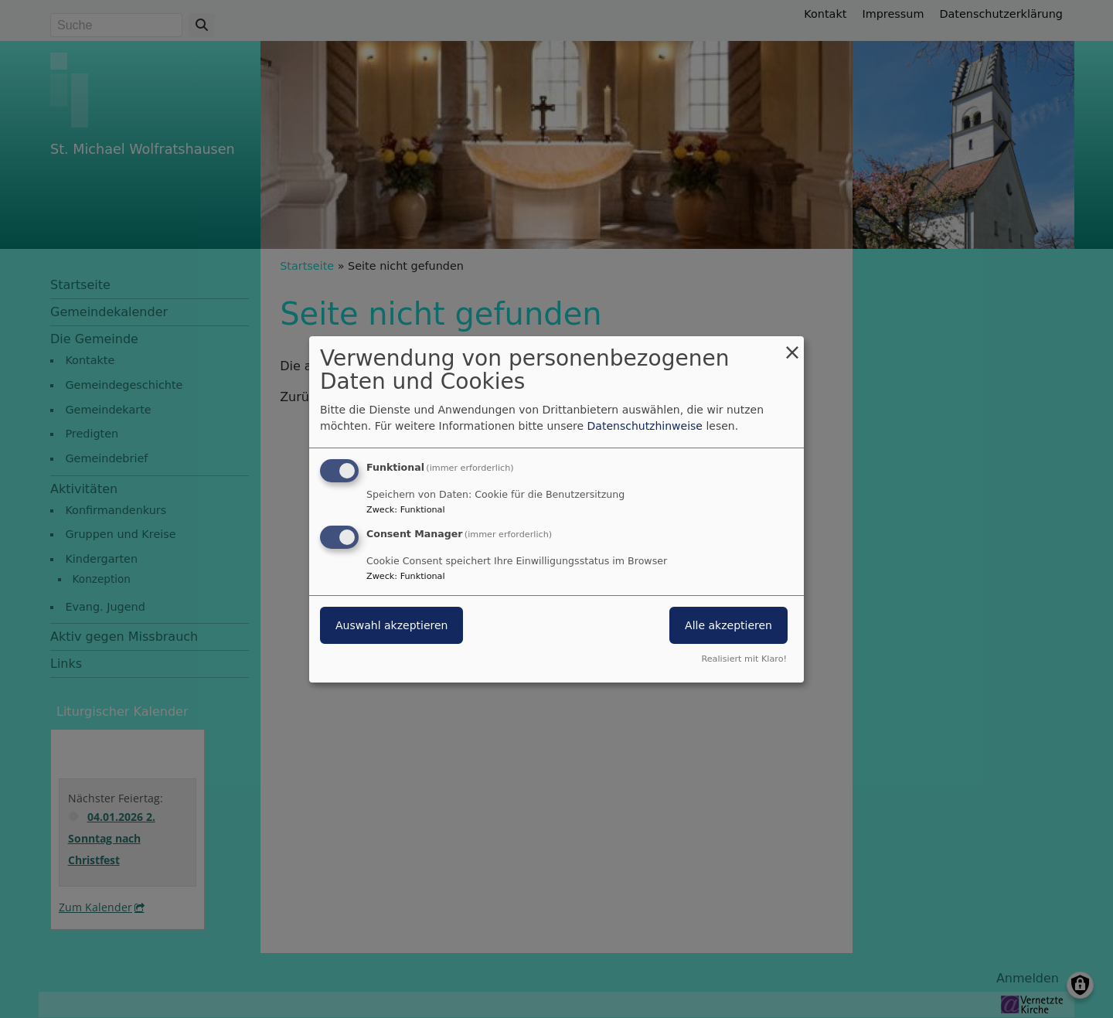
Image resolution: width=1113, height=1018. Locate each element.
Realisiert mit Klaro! (744, 659)
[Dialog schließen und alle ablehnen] (792, 345)
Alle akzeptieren (728, 625)
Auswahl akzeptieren (391, 625)
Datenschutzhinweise (645, 426)
